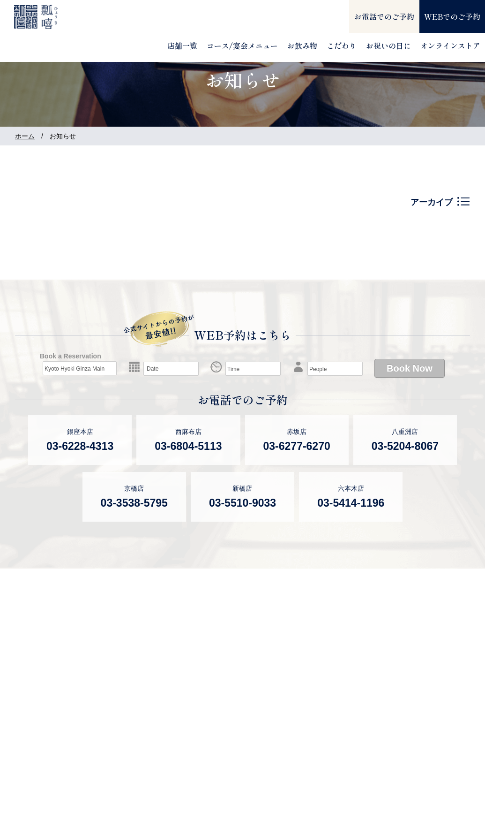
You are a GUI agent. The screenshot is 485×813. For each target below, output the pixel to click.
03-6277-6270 (296, 446)
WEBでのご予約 (452, 16)
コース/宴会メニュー (242, 45)
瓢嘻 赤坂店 (125, 700)
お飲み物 (302, 45)
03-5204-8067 (405, 446)
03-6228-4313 (79, 446)
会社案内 (419, 658)
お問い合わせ (428, 691)
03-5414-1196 (350, 503)
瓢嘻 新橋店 (223, 662)
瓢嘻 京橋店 (223, 640)
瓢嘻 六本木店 (227, 683)
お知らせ (317, 662)
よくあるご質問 (329, 640)
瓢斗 (23, 776)
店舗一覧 (182, 45)
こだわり (342, 45)
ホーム (25, 136)
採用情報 (419, 675)
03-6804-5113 (188, 446)
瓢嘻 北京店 (223, 705)
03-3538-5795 (134, 503)
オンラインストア (450, 45)
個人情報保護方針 (436, 708)
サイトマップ (325, 727)
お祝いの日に (388, 45)
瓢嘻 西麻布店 (129, 679)
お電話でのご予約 (384, 16)
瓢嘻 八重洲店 (129, 722)
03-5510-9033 (242, 503)
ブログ (312, 705)
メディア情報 (325, 683)
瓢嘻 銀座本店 (129, 657)
